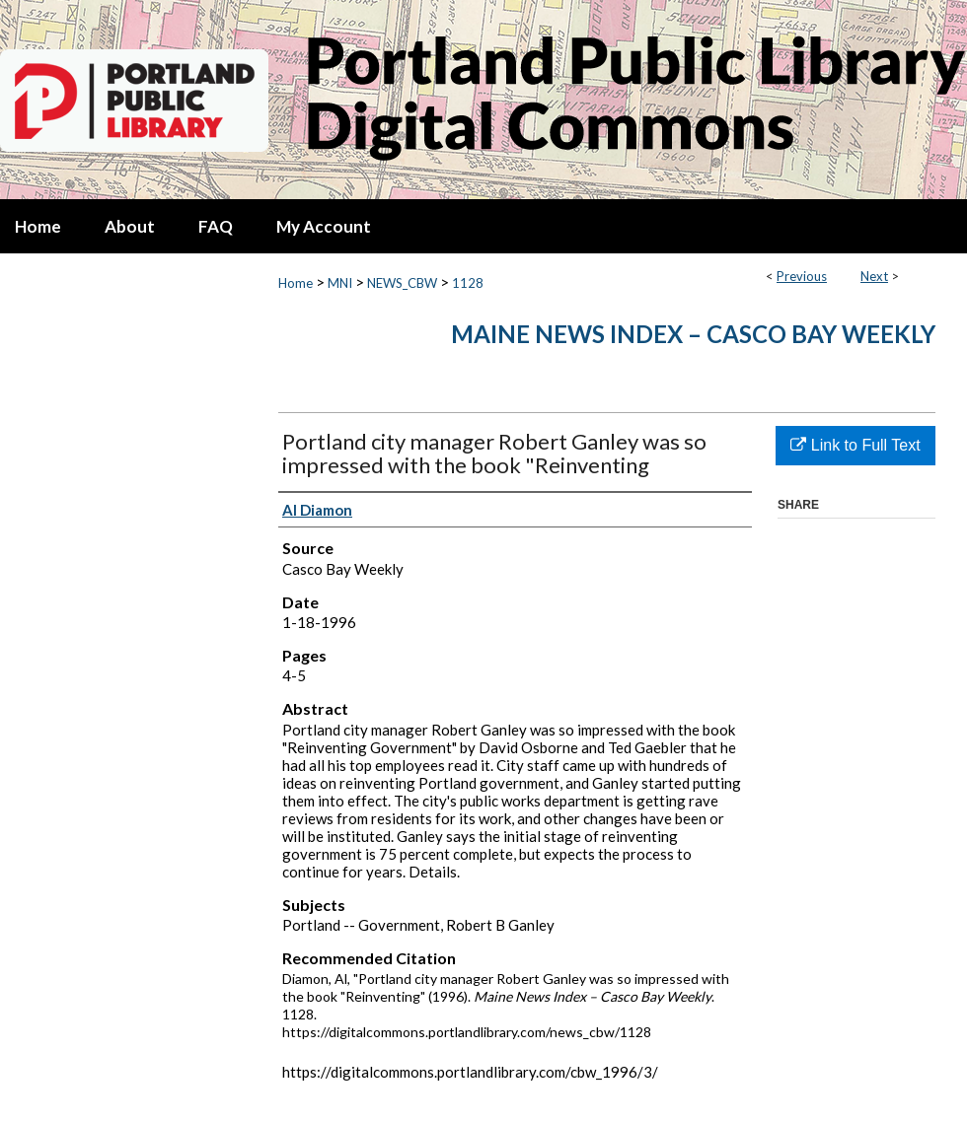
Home (295, 283)
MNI (340, 283)
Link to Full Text (855, 445)
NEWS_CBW (402, 283)
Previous (802, 276)
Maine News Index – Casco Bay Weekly (693, 333)
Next (874, 276)
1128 (468, 283)
